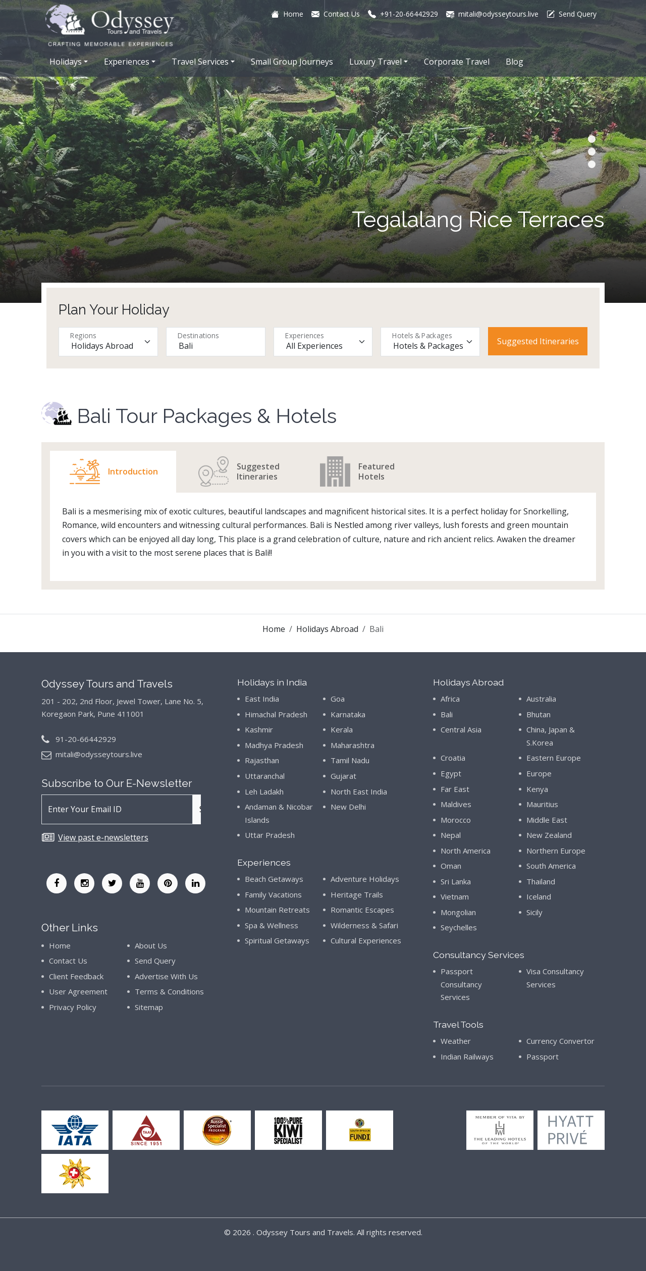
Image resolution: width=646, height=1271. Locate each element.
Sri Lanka (456, 881)
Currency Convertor (560, 1041)
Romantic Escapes (362, 910)
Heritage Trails (357, 894)
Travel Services (200, 61)
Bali (447, 714)
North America (466, 850)
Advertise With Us (166, 976)
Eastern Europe (553, 758)
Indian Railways (467, 1056)
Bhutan (538, 714)
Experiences (126, 61)
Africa (450, 699)
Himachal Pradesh (276, 714)
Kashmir (259, 729)
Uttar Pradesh (270, 835)
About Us (151, 945)
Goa (338, 699)
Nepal (451, 835)
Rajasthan (262, 760)
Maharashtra (352, 745)
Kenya (537, 789)
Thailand (540, 881)
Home (273, 628)
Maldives (456, 804)
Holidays (65, 61)
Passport (542, 1056)
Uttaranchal (265, 776)
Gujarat (343, 776)
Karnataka (348, 714)
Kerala (342, 729)
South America (551, 866)
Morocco (456, 820)
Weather (456, 1041)
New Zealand (549, 835)
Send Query (155, 961)
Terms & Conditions (169, 991)
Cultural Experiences (366, 940)
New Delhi (348, 807)
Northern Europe (555, 850)
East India (262, 699)
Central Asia (461, 729)
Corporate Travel (457, 61)
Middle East (546, 820)
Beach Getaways (274, 879)
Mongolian (458, 912)
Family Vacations (273, 894)
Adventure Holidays (365, 879)
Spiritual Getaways (277, 940)
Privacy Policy (72, 1007)
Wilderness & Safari (364, 925)
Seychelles (459, 927)
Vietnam (455, 896)
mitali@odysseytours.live (99, 754)
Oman (451, 866)
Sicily (534, 912)
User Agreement (78, 991)
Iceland (538, 896)
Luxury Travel (375, 61)
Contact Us (68, 961)
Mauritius (542, 804)
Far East (455, 789)
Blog (514, 61)
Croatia (453, 758)
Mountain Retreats (277, 910)
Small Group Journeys (292, 61)
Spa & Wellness (271, 925)
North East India (359, 791)
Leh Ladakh (264, 791)
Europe (539, 773)
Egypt (451, 773)
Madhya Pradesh (274, 745)
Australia (541, 699)
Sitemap (149, 1007)
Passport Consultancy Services (461, 984)
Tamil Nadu (350, 760)
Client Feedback (76, 976)
